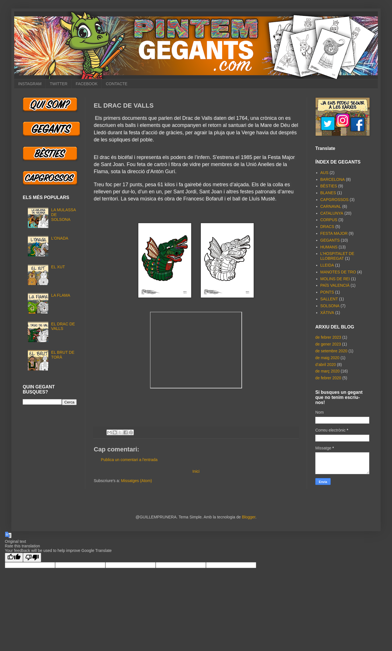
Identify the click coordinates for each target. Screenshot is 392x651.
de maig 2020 (327, 357)
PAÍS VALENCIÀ (335, 285)
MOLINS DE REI (335, 279)
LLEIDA (327, 265)
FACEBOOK (86, 83)
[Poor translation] (32, 557)
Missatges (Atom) (136, 480)
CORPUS (328, 219)
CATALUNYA (331, 213)
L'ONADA (59, 238)
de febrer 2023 (328, 337)
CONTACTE (116, 83)
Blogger (248, 517)
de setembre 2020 (331, 351)
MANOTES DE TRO (338, 272)
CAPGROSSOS (334, 199)
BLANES (328, 193)
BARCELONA (332, 179)
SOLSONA (330, 305)
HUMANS (329, 247)
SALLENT (329, 299)
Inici (196, 471)
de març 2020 (327, 371)
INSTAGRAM (29, 83)
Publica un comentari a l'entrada (129, 459)
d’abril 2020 (325, 364)
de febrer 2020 (328, 378)
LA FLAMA (60, 295)
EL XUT (58, 267)
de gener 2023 (328, 344)
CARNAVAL (330, 206)
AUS (324, 172)
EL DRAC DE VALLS (63, 326)
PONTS (327, 292)
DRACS (327, 226)
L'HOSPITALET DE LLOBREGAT (337, 256)
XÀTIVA (327, 312)
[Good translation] (14, 557)
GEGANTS (330, 240)
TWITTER (58, 83)
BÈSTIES (328, 186)
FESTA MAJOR (334, 233)
